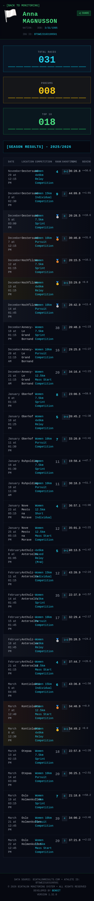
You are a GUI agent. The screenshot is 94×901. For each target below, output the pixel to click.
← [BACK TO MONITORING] (21, 5)
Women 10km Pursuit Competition (44, 242)
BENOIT (56, 890)
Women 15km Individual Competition (44, 197)
